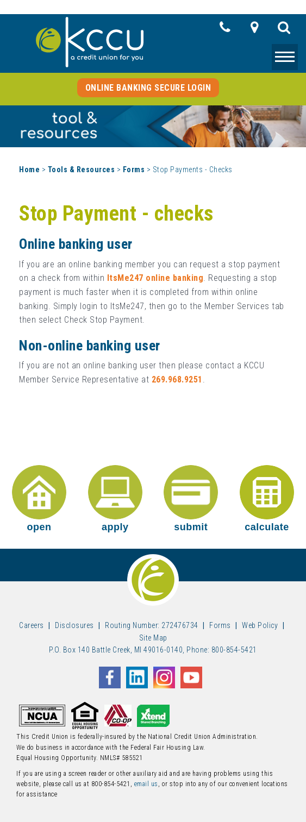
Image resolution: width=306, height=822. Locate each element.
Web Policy (260, 625)
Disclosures (74, 625)
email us (146, 784)
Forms (134, 169)
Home (29, 169)
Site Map (153, 637)
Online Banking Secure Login (148, 88)
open (39, 498)
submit (191, 498)
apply (115, 498)
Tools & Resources (81, 169)
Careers (31, 625)
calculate (267, 498)
